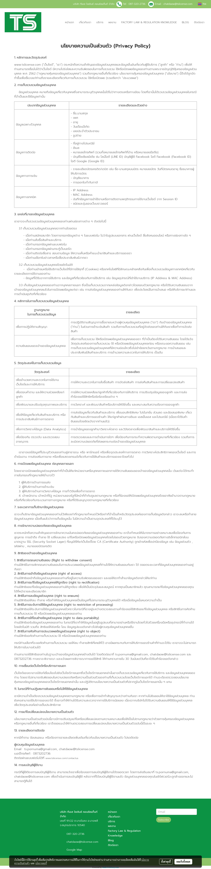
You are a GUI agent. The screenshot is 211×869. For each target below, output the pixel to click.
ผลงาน (112, 22)
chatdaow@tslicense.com (177, 4)
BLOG (185, 22)
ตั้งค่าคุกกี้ (166, 861)
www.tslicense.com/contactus (61, 758)
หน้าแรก (69, 22)
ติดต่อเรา (199, 22)
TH (202, 4)
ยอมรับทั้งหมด (183, 861)
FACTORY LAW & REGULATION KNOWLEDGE (149, 22)
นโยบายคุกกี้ (41, 863)
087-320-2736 (137, 4)
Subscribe (163, 819)
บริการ (99, 22)
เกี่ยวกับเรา (85, 22)
